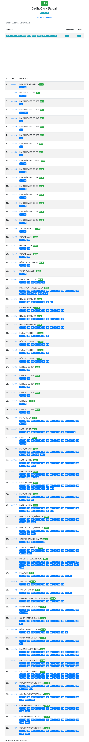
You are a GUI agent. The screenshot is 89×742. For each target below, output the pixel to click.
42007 (14, 375)
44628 (14, 672)
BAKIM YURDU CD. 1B (28, 279)
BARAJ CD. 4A (25, 429)
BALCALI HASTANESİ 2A (29, 649)
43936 (14, 161)
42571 (14, 245)
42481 (14, 358)
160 (36, 282)
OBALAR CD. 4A (25, 237)
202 (21, 454)
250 (44, 282)
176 (40, 310)
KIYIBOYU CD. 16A (26, 392)
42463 (14, 341)
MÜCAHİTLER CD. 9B (28, 358)
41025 (14, 705)
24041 (76, 564)
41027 (14, 728)
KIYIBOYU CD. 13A (26, 367)
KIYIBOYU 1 (24, 401)
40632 (14, 110)
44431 (14, 84)
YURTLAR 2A (24, 581)
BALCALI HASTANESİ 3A (29, 660)
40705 (14, 438)
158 (28, 336)
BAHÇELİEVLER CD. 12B (29, 110)
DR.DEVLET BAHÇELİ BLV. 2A (31, 516)
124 (55, 652)
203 (25, 163)
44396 (14, 118)
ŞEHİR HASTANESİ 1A (28, 547)
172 (77, 421)
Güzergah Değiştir (44, 17)
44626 (14, 649)
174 (40, 302)
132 (21, 87)
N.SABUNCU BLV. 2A (27, 316)
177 (70, 291)
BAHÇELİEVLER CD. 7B (28, 169)
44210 (14, 547)
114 (25, 452)
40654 (14, 279)
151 (51, 519)
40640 (14, 203)
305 (21, 553)
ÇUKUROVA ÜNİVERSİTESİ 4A (31, 717)
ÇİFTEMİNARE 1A (26, 308)
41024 (14, 694)
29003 (29, 293)
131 (44, 421)
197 (51, 564)
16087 (27, 700)
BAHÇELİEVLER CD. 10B (29, 135)
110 (21, 291)
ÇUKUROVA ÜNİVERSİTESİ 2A (31, 694)
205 (59, 310)
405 (62, 310)
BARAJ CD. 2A (25, 418)
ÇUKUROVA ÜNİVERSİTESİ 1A (31, 683)
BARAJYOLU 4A (25, 483)
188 (47, 310)
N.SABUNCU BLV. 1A (27, 299)
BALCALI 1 (23, 573)
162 (59, 291)
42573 (14, 237)
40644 (14, 186)
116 (25, 421)
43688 (14, 308)
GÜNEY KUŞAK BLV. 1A (28, 262)
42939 (14, 228)
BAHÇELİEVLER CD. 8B (28, 152)
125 (25, 550)
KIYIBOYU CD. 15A (26, 384)
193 (77, 291)
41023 (14, 683)
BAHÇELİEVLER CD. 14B (29, 118)
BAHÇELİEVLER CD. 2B (28, 211)
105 (21, 593)
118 (40, 652)
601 (32, 454)
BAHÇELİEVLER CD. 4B (28, 194)
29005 (40, 293)
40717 (14, 505)
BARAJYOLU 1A (25, 449)
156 (66, 519)
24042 (22, 567)
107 (25, 593)
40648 (14, 169)
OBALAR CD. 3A (25, 245)
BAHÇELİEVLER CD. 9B (28, 144)
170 (74, 421)
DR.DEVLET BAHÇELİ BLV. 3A (31, 528)
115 (21, 421)
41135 (14, 559)
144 (62, 452)
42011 (14, 392)
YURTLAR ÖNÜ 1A (26, 590)
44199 (14, 573)
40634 (14, 101)
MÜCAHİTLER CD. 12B (28, 333)
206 (25, 454)
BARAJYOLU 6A (25, 505)
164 (62, 291)
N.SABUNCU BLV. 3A (27, 324)
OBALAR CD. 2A (25, 254)
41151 (14, 516)
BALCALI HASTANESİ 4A (29, 672)
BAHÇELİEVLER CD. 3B (28, 203)
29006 (45, 293)
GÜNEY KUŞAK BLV (27, 271)
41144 (14, 288)
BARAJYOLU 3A (25, 471)
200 (21, 293)
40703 (14, 418)
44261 (14, 271)
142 (55, 421)
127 (28, 550)
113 (28, 562)
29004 (35, 293)
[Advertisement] (44, 56)
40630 (14, 127)
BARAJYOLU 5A (25, 494)
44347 (14, 598)
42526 (14, 316)
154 (59, 519)
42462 (14, 350)
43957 (14, 401)
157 (25, 336)
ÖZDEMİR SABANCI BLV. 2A (30, 539)
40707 (14, 449)
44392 (14, 93)
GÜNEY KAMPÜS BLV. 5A (29, 638)
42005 (14, 367)
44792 (14, 539)
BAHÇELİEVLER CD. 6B (28, 177)
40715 (14, 494)
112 (21, 452)
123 (36, 421)
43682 (14, 590)
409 (62, 319)
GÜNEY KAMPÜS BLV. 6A (29, 629)
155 (25, 370)
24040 (71, 564)
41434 (14, 262)
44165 (14, 629)
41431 (14, 618)
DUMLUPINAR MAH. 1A (29, 84)
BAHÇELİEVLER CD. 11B (29, 127)
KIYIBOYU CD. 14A (26, 375)
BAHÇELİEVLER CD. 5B (28, 186)
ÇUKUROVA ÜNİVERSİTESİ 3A (31, 705)
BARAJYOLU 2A (25, 460)
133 (25, 87)
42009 (14, 384)
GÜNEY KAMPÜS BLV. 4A (29, 618)
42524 (14, 299)
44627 (14, 660)
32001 (26, 113)
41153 (14, 528)
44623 (14, 581)
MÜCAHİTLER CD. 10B (28, 350)
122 (32, 421)
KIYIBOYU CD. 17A (26, 409)
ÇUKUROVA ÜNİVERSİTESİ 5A (31, 728)
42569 (14, 254)
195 (47, 564)
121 (28, 291)
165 (66, 291)
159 (32, 282)
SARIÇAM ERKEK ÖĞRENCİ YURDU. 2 (34, 598)
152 (66, 508)
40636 (14, 220)
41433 (14, 638)
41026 (14, 717)
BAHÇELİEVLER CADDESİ (29, 161)
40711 (14, 471)
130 (32, 291)
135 (25, 240)
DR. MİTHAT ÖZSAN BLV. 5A (30, 559)
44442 (14, 429)
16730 (42, 454)
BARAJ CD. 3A (25, 438)
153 (55, 519)
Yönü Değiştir (44, 13)
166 (28, 370)
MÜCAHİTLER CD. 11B (28, 341)
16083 (37, 454)
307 (25, 553)
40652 (14, 144)
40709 (14, 460)
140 (47, 291)
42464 (14, 333)
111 (25, 291)
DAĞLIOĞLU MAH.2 (27, 93)
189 (74, 291)
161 (55, 291)
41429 (14, 607)
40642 (14, 194)
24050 (26, 612)
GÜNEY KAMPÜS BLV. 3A (29, 607)
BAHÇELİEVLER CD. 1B (28, 220)
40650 (14, 152)
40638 (14, 211)
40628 (14, 135)
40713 (14, 483)
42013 (14, 409)
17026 (29, 553)
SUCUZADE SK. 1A (27, 228)
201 (70, 655)
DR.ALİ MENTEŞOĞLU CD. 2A (31, 288)
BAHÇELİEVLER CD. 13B (29, 101)
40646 (14, 177)
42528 (14, 324)
